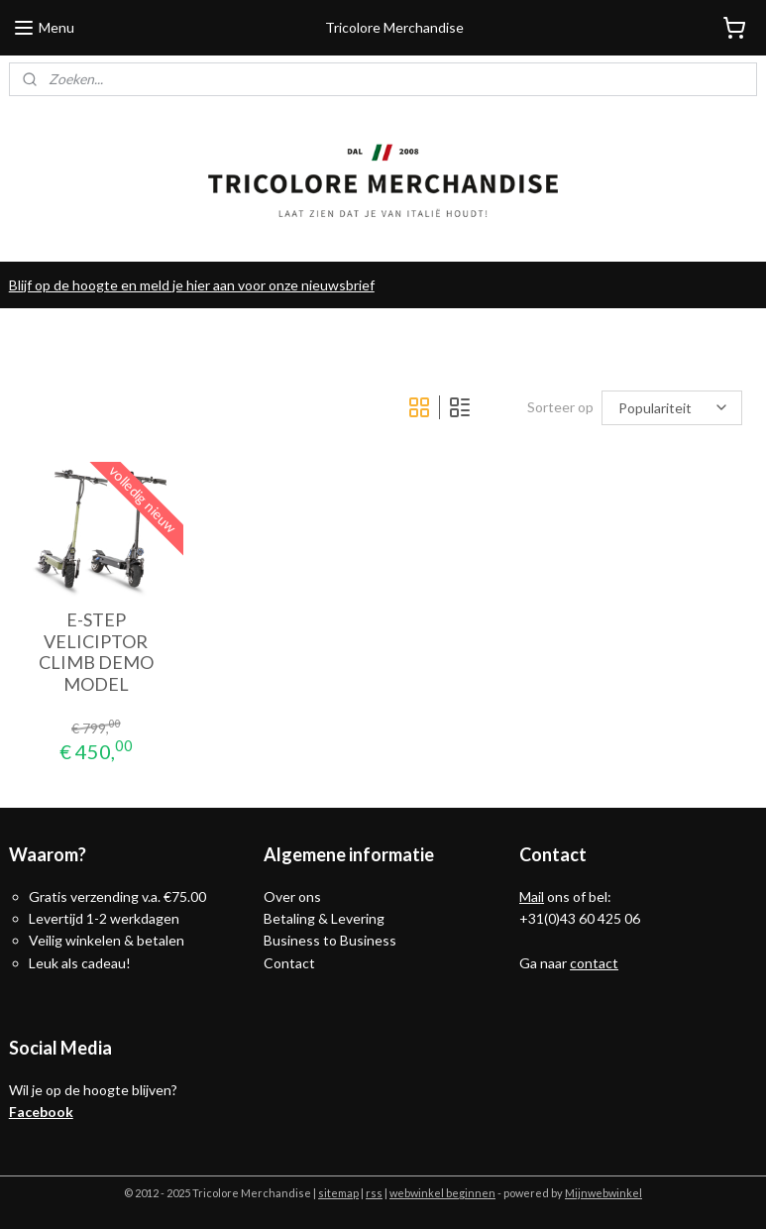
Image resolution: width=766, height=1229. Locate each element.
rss (374, 1192)
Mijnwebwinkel (603, 1192)
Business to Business (330, 940)
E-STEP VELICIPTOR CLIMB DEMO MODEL (96, 653)
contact (594, 962)
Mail (531, 896)
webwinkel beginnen (442, 1192)
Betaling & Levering (324, 918)
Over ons (292, 896)
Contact (289, 962)
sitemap (338, 1192)
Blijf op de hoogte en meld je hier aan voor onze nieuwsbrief (192, 285)
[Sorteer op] (671, 407)
